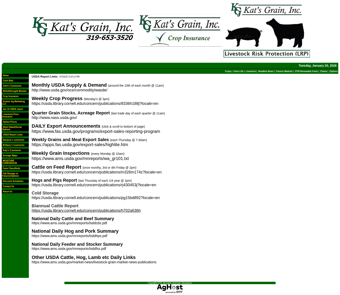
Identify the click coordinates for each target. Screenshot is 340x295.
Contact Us (8, 186)
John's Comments (12, 86)
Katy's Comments (12, 150)
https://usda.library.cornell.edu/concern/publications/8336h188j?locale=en (95, 103)
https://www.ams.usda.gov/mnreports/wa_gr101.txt (80, 158)
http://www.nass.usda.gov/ (54, 117)
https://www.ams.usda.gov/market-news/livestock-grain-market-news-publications (94, 262)
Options (333, 71)
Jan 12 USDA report (13, 109)
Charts (323, 71)
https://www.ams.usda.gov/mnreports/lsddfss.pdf (69, 249)
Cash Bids (8, 80)
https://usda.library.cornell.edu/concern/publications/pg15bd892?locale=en (96, 198)
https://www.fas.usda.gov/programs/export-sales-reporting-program (96, 131)
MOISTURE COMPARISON (9, 162)
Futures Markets (284, 71)
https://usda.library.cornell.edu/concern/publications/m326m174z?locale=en (97, 172)
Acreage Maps (10, 155)
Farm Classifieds (11, 168)
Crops (228, 71)
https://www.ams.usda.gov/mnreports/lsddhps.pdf (69, 236)
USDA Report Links (13, 134)
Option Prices (10, 122)
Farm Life (238, 71)
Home (6, 75)
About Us (7, 191)
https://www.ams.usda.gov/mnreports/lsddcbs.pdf (69, 223)
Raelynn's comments (14, 140)
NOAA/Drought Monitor (15, 91)
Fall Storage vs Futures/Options (10, 174)
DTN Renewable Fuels (306, 71)
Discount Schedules (13, 181)
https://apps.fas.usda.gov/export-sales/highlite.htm (80, 144)
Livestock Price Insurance (10, 115)
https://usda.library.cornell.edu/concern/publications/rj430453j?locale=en (94, 185)
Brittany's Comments (14, 145)
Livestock (251, 71)
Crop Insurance (11, 96)
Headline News (266, 71)
